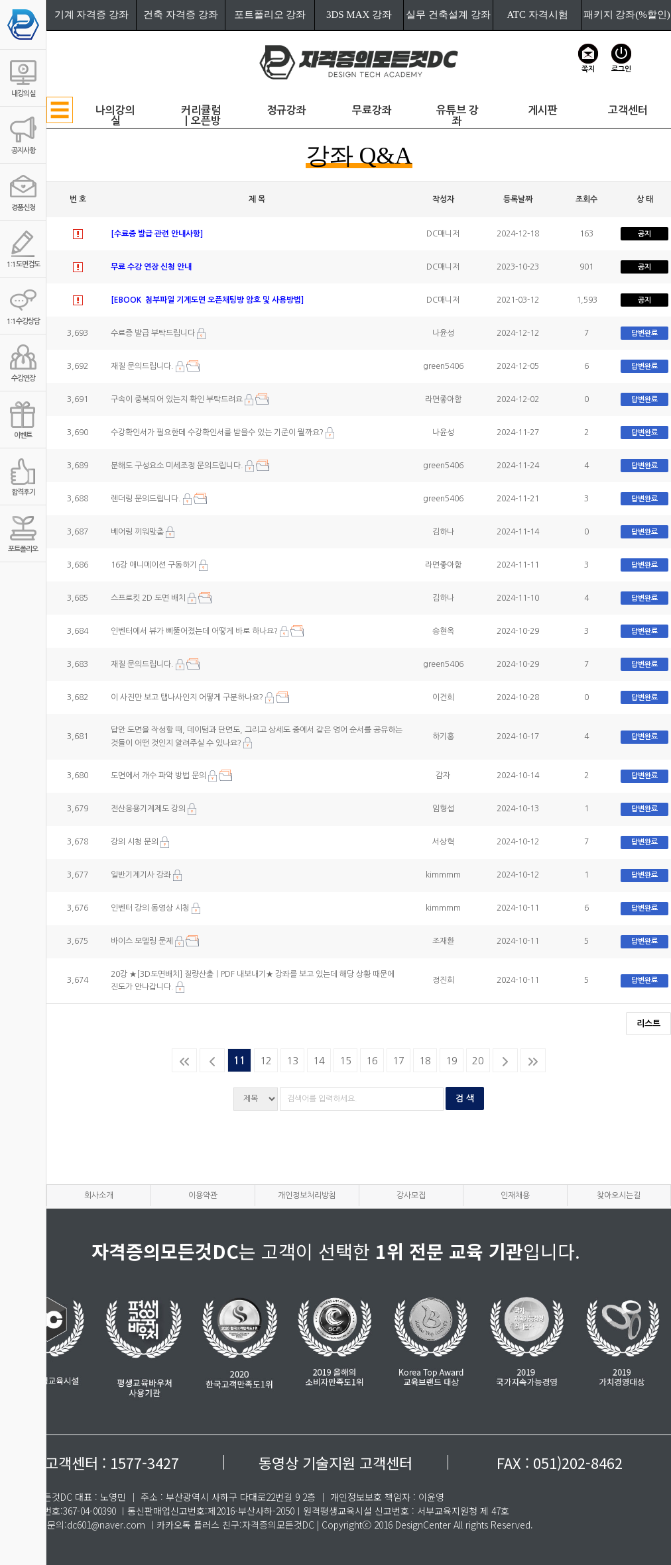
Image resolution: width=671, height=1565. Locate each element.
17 (398, 1061)
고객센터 (628, 110)
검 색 (465, 1098)
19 (451, 1061)
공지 (644, 234)
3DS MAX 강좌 (359, 14)
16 (372, 1061)
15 (345, 1061)
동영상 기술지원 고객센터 (335, 1462)
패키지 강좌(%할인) (626, 14)
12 (266, 1061)
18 (425, 1061)
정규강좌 (286, 110)
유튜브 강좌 (457, 115)
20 (478, 1061)
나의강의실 (115, 115)
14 (319, 1061)
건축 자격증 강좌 (180, 14)
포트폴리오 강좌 (270, 14)
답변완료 (644, 333)
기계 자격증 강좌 (91, 14)
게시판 (543, 110)
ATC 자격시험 (537, 14)
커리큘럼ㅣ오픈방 (201, 115)
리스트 (648, 1023)
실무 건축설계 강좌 (448, 14)
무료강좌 (372, 110)
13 (292, 1061)
